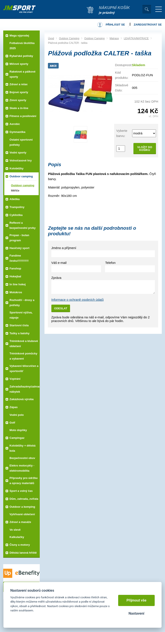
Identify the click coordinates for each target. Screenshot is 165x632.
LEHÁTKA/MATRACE (136, 38)
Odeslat (60, 308)
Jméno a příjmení (63, 248)
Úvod (51, 38)
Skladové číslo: (121, 87)
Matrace (114, 38)
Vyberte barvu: (121, 133)
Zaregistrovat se (148, 24)
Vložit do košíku (144, 149)
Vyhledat (146, 9)
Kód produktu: (121, 75)
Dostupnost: (123, 65)
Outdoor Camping (69, 38)
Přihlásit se (115, 24)
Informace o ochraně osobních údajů (77, 299)
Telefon (110, 262)
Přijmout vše (137, 600)
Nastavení (136, 613)
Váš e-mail (59, 262)
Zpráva (56, 278)
